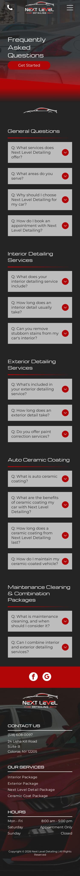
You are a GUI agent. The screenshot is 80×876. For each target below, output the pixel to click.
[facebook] (33, 677)
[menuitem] (40, 777)
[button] (70, 7)
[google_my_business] (46, 677)
